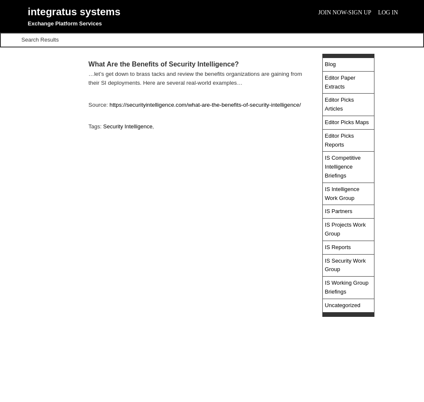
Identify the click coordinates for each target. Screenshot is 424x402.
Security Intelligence (127, 126)
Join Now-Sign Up (344, 12)
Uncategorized (342, 305)
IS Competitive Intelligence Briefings (343, 167)
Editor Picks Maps (347, 122)
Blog (330, 64)
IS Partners (338, 211)
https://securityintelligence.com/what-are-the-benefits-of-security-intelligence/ (205, 105)
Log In (388, 12)
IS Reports (338, 247)
